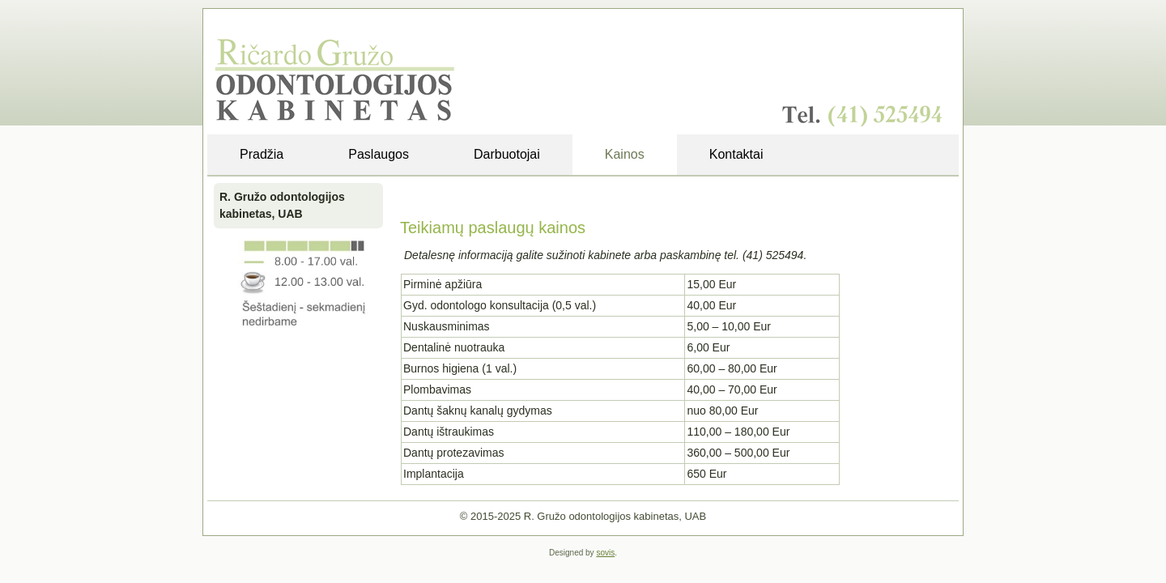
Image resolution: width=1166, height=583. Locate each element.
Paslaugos (378, 154)
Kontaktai (736, 154)
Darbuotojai (507, 154)
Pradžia (261, 154)
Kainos (625, 154)
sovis (605, 552)
